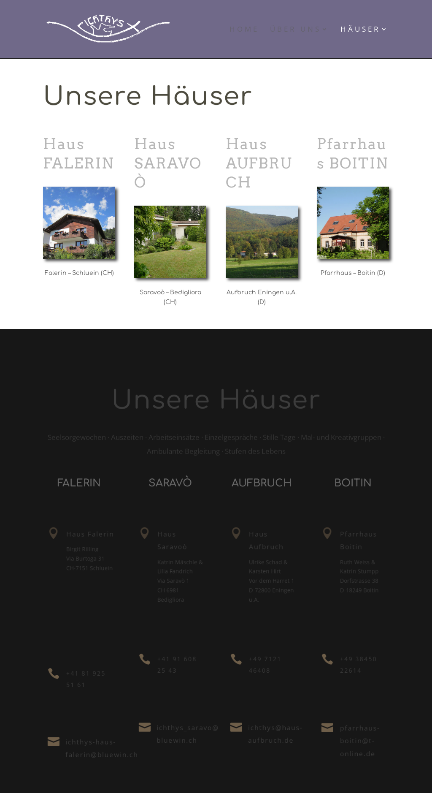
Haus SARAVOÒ (168, 163)
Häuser (360, 30)
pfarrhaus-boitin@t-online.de (361, 741)
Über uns (295, 30)
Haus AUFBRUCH (259, 163)
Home (244, 30)
